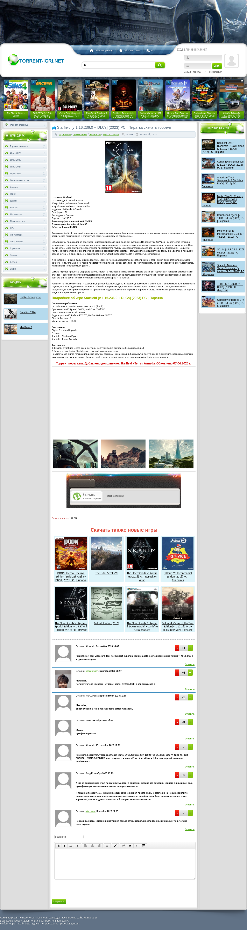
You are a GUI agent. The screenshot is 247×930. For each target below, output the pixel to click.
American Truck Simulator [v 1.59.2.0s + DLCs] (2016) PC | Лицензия (222, 182)
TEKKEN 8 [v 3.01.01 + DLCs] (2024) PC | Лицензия (230, 287)
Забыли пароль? (192, 71)
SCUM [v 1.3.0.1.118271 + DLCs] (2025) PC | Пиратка (230, 252)
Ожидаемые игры (16, 180)
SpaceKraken (92, 671)
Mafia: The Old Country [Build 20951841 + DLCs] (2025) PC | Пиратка (222, 201)
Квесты (10, 207)
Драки (10, 200)
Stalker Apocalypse (30, 297)
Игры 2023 (12, 173)
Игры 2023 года (111, 134)
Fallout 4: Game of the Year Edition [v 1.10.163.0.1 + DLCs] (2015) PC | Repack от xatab (177, 626)
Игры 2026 (12, 153)
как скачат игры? (82, 483)
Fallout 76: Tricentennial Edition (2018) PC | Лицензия (177, 575)
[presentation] (85, 888)
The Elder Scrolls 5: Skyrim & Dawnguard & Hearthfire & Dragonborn (142, 625)
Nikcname (91, 811)
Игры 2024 (12, 166)
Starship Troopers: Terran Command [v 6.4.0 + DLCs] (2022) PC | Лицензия (223, 270)
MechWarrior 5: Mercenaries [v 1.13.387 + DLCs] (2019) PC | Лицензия (223, 235)
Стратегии (12, 248)
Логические (13, 214)
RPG (9, 227)
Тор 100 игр (65, 134)
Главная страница (16, 124)
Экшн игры (95, 134)
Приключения (80, 134)
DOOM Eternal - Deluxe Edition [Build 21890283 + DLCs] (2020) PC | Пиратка (71, 575)
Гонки (10, 193)
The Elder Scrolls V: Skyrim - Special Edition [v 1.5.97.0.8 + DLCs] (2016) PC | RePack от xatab (71, 626)
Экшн (10, 268)
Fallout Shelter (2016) (106, 621)
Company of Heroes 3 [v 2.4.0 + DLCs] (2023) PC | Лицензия (230, 302)
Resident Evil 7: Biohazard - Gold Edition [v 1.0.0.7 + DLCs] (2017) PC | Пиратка (223, 147)
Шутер (10, 261)
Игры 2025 (12, 159)
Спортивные (13, 241)
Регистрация (215, 71)
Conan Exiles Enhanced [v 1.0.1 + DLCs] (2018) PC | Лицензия (230, 164)
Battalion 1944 (28, 312)
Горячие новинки (16, 146)
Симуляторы (13, 234)
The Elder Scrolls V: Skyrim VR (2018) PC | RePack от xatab (142, 575)
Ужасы (10, 255)
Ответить (190, 664)
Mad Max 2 (26, 327)
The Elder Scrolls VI (106, 571)
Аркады (11, 187)
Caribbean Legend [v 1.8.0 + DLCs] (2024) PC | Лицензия (230, 218)
